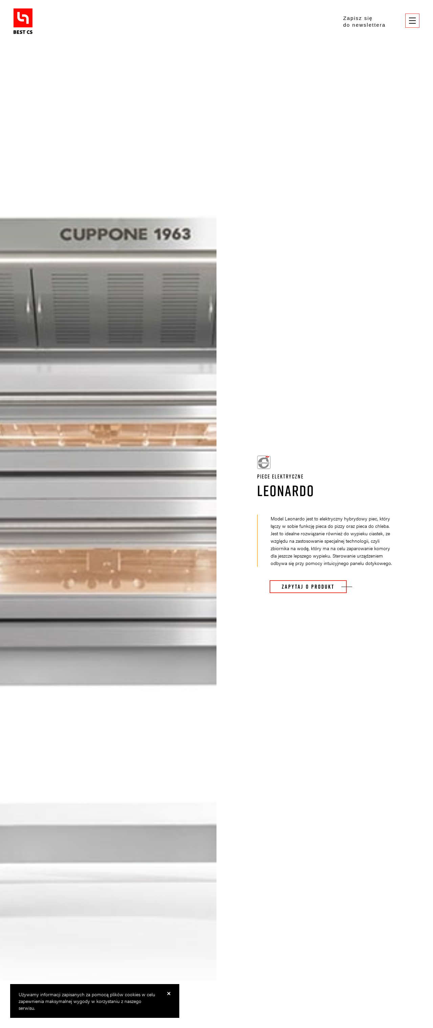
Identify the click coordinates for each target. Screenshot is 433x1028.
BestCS (23, 21)
